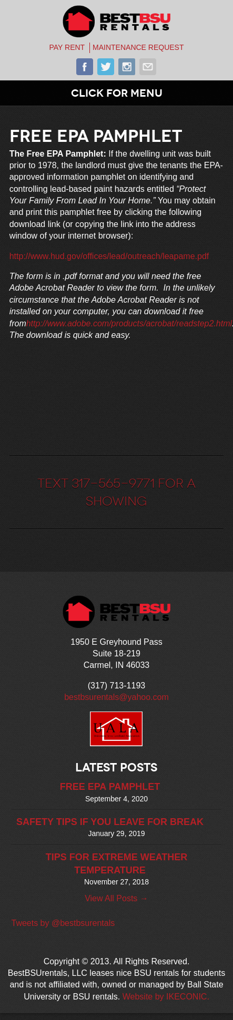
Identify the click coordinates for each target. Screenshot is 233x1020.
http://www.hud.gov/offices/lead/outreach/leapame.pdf (109, 256)
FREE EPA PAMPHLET (110, 786)
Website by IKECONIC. (166, 996)
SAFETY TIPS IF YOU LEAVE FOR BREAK (110, 822)
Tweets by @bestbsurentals (63, 923)
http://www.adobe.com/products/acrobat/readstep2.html (129, 323)
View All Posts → (116, 898)
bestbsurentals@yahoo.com (116, 697)
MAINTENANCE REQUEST (138, 47)
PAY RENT (67, 47)
